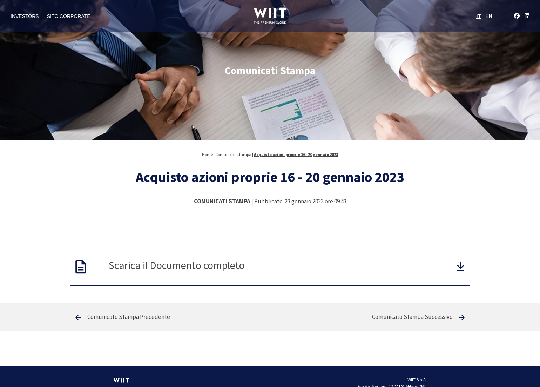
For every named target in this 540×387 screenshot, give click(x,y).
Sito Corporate (68, 16)
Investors (25, 16)
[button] (461, 267)
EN (488, 15)
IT (478, 15)
